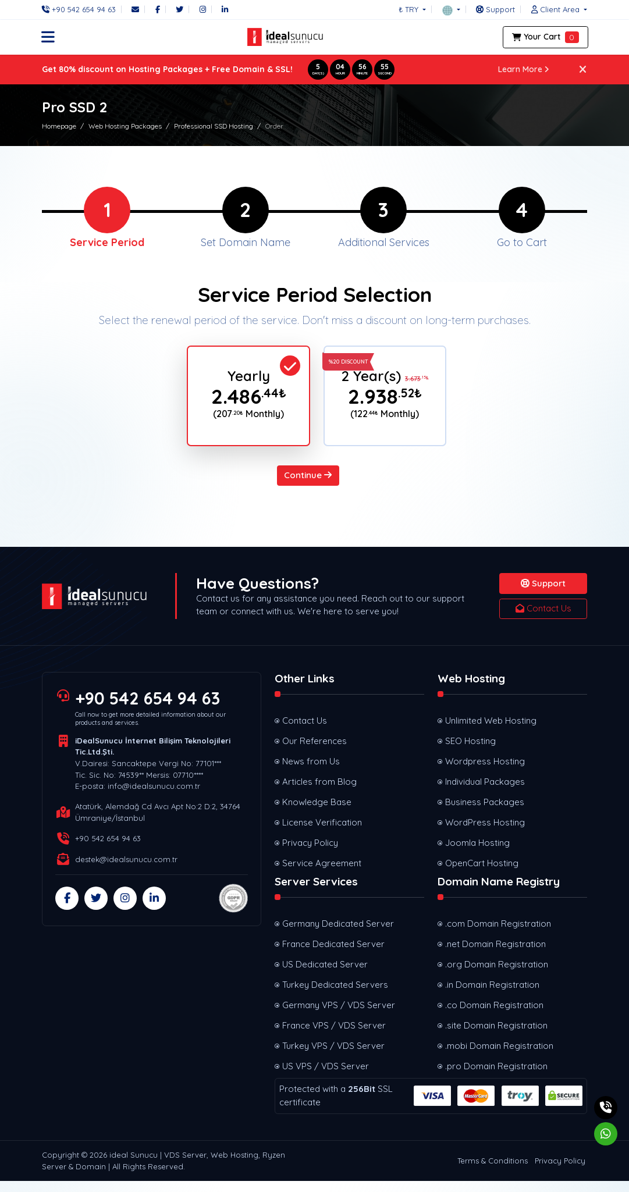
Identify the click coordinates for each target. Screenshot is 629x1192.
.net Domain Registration (495, 954)
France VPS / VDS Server (334, 1035)
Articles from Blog (319, 792)
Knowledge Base (316, 812)
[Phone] (82, 9)
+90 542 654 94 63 (148, 709)
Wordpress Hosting (485, 771)
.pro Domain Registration (496, 1076)
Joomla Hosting (477, 853)
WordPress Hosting (485, 832)
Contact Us (543, 618)
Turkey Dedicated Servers (335, 995)
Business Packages (484, 812)
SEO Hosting (470, 751)
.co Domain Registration (494, 1015)
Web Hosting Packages (125, 126)
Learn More (524, 69)
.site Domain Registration (496, 1035)
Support (543, 593)
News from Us (311, 771)
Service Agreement (321, 873)
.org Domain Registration (496, 974)
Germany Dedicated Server (338, 934)
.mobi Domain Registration (499, 1056)
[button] (451, 9)
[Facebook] (158, 9)
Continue (308, 485)
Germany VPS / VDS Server (338, 1015)
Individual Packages (485, 792)
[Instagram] (203, 9)
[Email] (135, 9)
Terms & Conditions (492, 1171)
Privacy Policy (310, 853)
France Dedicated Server (333, 954)
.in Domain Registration (492, 995)
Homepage (59, 126)
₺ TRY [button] (410, 9)
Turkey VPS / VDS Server (333, 1056)
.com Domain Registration (498, 934)
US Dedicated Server (325, 974)
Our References (314, 751)
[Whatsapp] (605, 1133)
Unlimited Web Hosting (490, 730)
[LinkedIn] (225, 9)
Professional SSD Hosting (213, 126)
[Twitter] (179, 9)
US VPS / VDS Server (325, 1076)
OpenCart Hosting (481, 873)
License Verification (322, 832)
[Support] (495, 9)
